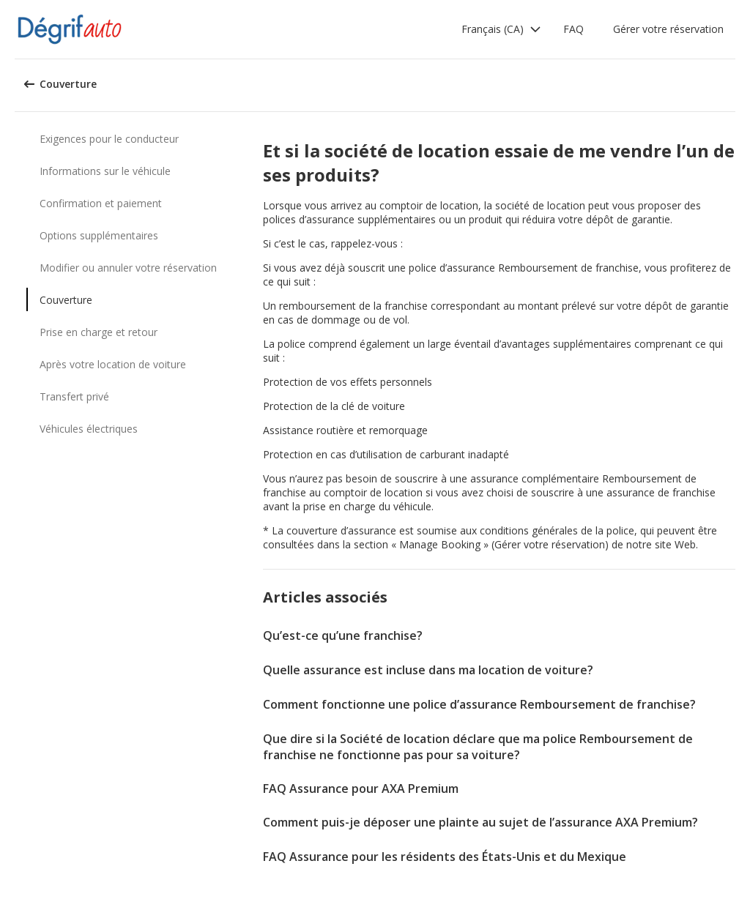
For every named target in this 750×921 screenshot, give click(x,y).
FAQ (573, 29)
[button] (501, 29)
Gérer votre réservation (668, 29)
